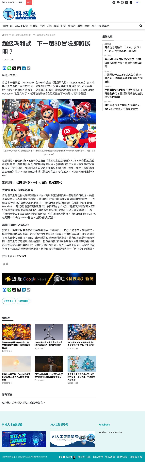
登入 (138, 2)
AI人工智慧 (21, 25)
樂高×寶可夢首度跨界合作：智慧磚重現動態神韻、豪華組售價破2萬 (16, 345)
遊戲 (18, 35)
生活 (42, 25)
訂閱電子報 (135, 456)
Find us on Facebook (110, 432)
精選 (5, 25)
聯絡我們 (98, 456)
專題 (87, 25)
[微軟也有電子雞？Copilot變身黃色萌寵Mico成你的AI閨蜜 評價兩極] (16, 364)
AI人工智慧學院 (100, 25)
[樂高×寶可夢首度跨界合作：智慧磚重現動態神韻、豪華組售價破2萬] (16, 332)
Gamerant (20, 255)
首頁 (5, 35)
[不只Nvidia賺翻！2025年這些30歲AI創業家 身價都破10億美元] (49, 364)
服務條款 (122, 456)
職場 (80, 25)
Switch (29, 160)
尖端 (49, 25)
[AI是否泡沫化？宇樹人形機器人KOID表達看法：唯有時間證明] (49, 332)
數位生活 (9, 300)
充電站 (71, 25)
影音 (63, 25)
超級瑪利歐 (60, 82)
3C (11, 25)
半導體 (34, 25)
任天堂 (16, 82)
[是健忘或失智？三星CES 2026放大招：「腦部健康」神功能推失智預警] (82, 364)
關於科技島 (84, 456)
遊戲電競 (24, 300)
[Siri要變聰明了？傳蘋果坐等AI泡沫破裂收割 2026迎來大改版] (82, 332)
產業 (56, 25)
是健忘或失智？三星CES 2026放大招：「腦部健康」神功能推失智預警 (81, 377)
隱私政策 (110, 456)
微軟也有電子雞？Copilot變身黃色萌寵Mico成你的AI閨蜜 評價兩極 (16, 377)
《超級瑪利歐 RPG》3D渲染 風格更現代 (38, 182)
